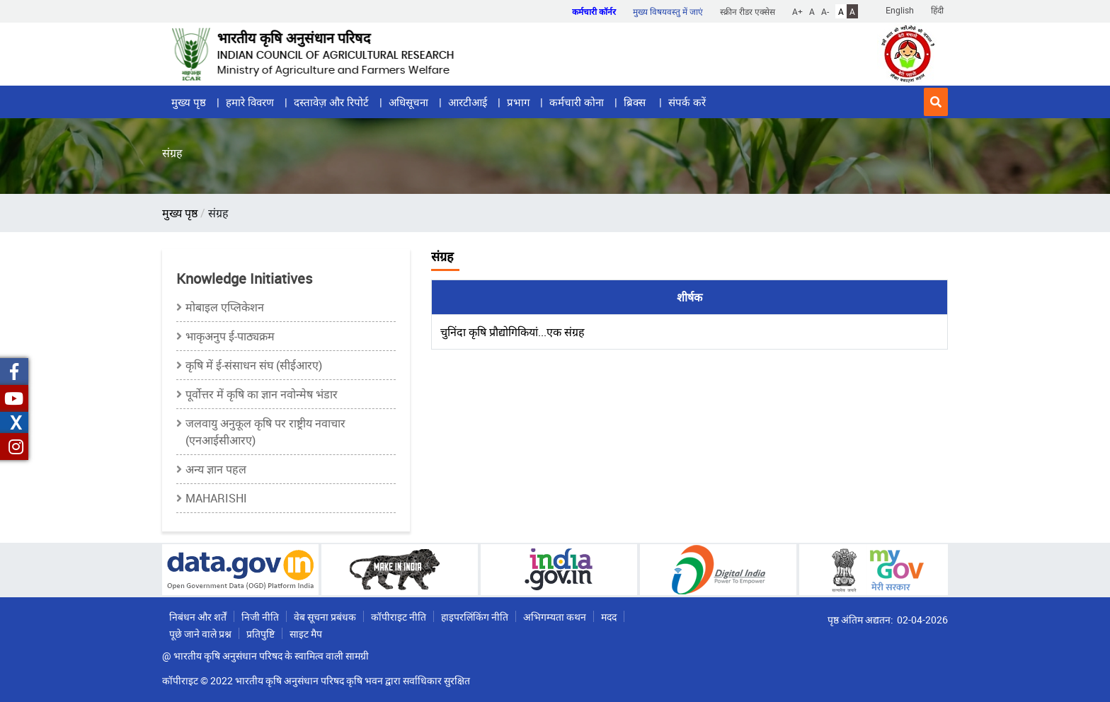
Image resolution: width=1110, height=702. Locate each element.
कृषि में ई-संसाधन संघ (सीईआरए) (253, 365)
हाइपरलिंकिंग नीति (474, 616)
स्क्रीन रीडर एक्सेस (747, 11)
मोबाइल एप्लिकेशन (224, 307)
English (900, 10)
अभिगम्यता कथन (554, 616)
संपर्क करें (687, 102)
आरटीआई (467, 102)
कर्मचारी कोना (576, 102)
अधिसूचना (408, 102)
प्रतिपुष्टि (260, 633)
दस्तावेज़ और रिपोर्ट (331, 102)
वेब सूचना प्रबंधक (325, 616)
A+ (797, 11)
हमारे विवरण (250, 102)
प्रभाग (518, 102)
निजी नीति (260, 616)
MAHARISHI (216, 498)
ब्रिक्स (636, 102)
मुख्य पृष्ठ (188, 102)
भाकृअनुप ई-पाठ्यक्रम (230, 336)
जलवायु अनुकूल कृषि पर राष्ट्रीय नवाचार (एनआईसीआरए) (265, 431)
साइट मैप (306, 633)
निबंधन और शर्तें (198, 616)
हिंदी (937, 10)
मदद (609, 616)
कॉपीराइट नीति (398, 616)
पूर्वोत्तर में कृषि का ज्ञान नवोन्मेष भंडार (261, 394)
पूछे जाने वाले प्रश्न (200, 633)
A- (825, 11)
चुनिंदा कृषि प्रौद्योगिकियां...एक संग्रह (512, 332)
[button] (936, 102)
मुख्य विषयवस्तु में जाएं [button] (668, 11)
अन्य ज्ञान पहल (215, 469)
